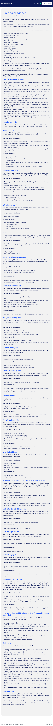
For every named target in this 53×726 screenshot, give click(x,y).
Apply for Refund (47, 3)
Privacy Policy (48, 724)
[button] (38, 3)
